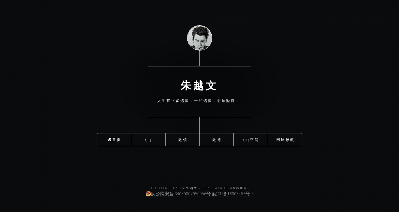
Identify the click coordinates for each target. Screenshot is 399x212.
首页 (114, 139)
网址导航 (285, 139)
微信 (182, 139)
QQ (148, 139)
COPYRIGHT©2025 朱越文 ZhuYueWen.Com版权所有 (199, 188)
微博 (216, 139)
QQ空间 (251, 139)
